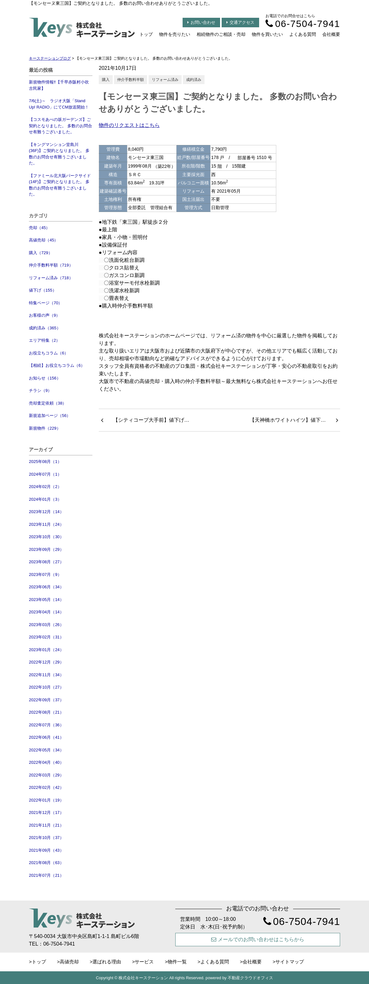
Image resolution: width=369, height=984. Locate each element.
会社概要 (331, 34)
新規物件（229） (45, 428)
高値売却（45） (43, 240)
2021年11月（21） (46, 825)
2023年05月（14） (46, 599)
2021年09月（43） (46, 850)
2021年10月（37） (46, 837)
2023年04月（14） (46, 612)
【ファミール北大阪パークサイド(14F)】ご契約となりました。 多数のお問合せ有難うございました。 (60, 185)
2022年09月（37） (46, 699)
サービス (144, 961)
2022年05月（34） (46, 750)
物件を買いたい (267, 34)
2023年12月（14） (46, 511)
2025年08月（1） (45, 461)
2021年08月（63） (46, 862)
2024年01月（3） (45, 499)
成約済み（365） (45, 328)
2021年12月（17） (46, 812)
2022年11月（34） (46, 674)
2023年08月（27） (46, 561)
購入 (106, 79)
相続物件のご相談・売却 (221, 34)
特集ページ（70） (45, 302)
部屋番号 (246, 157)
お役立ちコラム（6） (48, 353)
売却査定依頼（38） (47, 403)
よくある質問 (302, 34)
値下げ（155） (43, 290)
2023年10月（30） (46, 536)
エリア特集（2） (44, 340)
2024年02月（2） (45, 486)
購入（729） (40, 252)
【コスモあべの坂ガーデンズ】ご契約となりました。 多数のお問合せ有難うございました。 (60, 125)
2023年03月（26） (46, 624)
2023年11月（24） (46, 524)
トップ (146, 34)
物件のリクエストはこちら (129, 125)
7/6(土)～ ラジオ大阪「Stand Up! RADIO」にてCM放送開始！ (59, 103)
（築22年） (164, 166)
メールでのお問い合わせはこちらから (257, 939)
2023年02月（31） (46, 637)
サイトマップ (289, 961)
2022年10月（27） (46, 687)
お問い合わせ (201, 22)
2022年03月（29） (46, 775)
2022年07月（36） (46, 725)
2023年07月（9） (45, 574)
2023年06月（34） (46, 586)
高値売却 (69, 961)
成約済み (193, 79)
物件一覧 (177, 961)
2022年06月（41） (46, 737)
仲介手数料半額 (130, 79)
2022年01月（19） (46, 800)
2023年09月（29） (46, 549)
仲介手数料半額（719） (51, 265)
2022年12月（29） (46, 662)
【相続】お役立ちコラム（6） (57, 365)
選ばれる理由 (106, 961)
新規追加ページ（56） (49, 415)
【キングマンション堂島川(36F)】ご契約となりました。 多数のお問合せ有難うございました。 (59, 154)
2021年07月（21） (46, 875)
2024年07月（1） (45, 474)
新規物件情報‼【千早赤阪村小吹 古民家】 (59, 85)
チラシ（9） (40, 390)
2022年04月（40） (46, 762)
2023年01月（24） (46, 649)
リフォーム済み (165, 79)
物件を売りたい (174, 34)
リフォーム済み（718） (51, 277)
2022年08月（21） (46, 712)
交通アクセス (240, 22)
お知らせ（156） (45, 378)
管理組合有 (161, 207)
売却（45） (39, 227)
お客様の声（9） (44, 315)
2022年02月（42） (46, 787)
